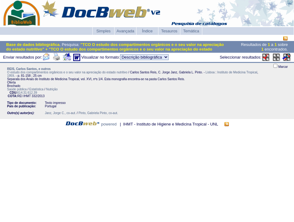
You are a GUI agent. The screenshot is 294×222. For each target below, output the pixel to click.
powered (109, 124)
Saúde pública (17, 89)
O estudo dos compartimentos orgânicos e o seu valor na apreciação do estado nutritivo (67, 72)
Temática (191, 31)
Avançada (125, 31)
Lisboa (210, 72)
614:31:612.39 (27, 92)
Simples (103, 31)
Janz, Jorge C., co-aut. (60, 113)
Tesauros (169, 31)
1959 (10, 75)
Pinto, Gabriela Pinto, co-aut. (98, 113)
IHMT (27, 96)
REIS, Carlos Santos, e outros (29, 69)
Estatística (36, 89)
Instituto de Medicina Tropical (237, 72)
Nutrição (51, 89)
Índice (147, 31)
